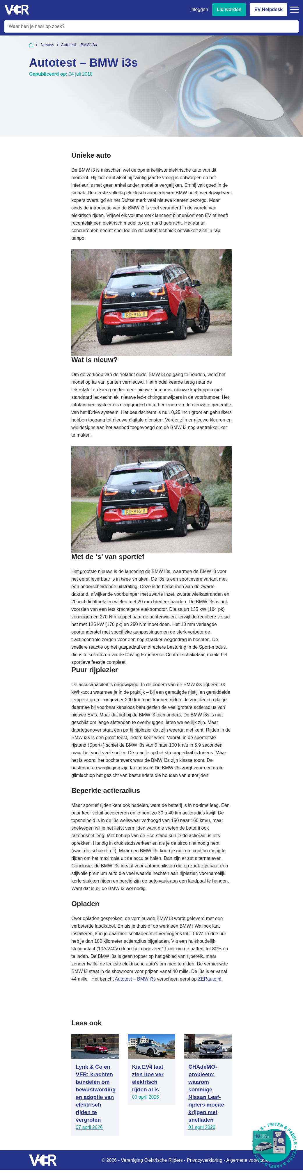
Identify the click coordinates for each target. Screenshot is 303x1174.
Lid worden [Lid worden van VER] (229, 9)
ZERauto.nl (209, 978)
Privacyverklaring (204, 1160)
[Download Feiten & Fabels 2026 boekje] (274, 1145)
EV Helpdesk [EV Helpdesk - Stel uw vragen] (268, 9)
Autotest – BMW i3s (135, 978)
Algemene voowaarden (250, 1160)
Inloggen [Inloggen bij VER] (199, 9)
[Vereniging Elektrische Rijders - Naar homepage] (16, 10)
